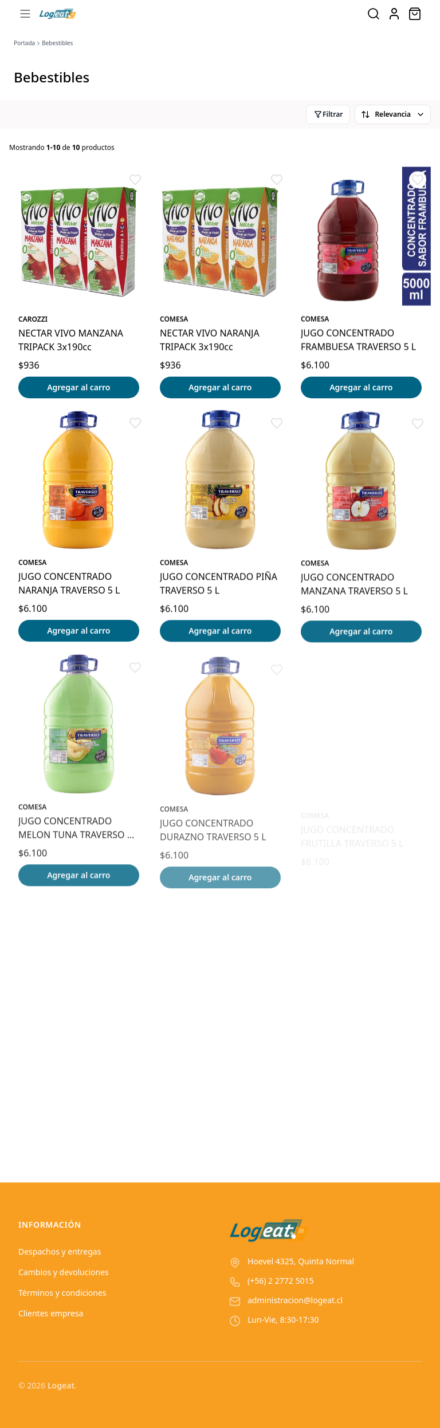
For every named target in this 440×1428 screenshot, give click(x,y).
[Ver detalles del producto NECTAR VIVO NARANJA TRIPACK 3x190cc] (220, 236)
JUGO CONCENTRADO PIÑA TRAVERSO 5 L (218, 585)
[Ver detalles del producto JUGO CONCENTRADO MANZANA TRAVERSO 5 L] (361, 485)
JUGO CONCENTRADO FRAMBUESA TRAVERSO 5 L (358, 340)
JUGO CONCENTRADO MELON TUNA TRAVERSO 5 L (75, 836)
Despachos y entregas (59, 1251)
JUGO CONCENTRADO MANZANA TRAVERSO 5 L (354, 588)
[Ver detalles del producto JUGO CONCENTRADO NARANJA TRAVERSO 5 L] (78, 480)
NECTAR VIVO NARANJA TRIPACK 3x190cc (210, 340)
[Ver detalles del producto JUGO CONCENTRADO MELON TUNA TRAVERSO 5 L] (78, 732)
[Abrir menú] (25, 14)
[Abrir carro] (415, 14)
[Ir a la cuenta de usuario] (394, 14)
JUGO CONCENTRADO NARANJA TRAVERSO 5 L (69, 584)
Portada (24, 43)
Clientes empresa (50, 1313)
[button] (135, 179)
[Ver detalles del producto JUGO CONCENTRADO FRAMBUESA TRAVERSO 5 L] (361, 236)
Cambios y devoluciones (63, 1272)
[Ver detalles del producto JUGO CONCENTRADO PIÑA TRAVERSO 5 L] (220, 482)
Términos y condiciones (62, 1292)
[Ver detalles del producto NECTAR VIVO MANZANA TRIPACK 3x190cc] (78, 236)
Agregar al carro (78, 387)
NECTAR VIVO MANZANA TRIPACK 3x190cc (70, 340)
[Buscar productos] (373, 14)
